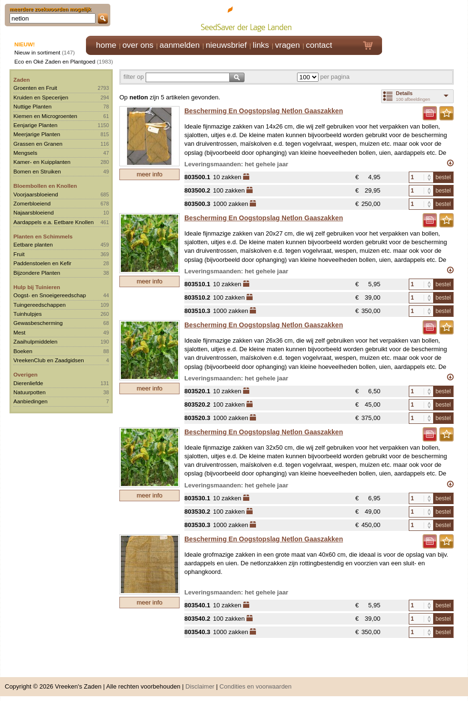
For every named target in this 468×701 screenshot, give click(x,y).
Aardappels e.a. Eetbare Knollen (53, 222)
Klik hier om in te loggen (425, 17)
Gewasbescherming (38, 323)
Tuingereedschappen (39, 305)
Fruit (18, 254)
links (261, 45)
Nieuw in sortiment (37, 52)
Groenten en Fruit (35, 88)
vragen (287, 45)
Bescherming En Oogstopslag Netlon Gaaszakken (263, 111)
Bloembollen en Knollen (45, 186)
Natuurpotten (29, 392)
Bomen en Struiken (37, 171)
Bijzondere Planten (36, 273)
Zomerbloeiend (32, 203)
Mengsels (25, 153)
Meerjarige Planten (36, 134)
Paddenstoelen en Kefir (42, 263)
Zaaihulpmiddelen (35, 341)
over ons (137, 45)
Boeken (22, 351)
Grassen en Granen (38, 143)
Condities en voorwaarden (256, 686)
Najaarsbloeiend (33, 212)
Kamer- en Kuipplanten (42, 162)
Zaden (21, 79)
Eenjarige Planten (35, 125)
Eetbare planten (33, 244)
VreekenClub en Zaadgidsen (48, 360)
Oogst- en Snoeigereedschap (49, 295)
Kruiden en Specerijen (40, 97)
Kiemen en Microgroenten (45, 116)
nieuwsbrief (226, 45)
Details (404, 93)
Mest (19, 332)
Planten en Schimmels (43, 236)
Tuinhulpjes (27, 314)
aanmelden (180, 45)
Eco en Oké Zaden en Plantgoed (55, 61)
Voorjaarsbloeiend (35, 194)
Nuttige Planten (32, 106)
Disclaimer (199, 686)
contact (319, 45)
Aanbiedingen (30, 401)
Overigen (25, 374)
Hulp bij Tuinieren (36, 287)
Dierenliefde (28, 383)
